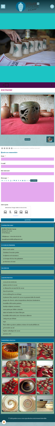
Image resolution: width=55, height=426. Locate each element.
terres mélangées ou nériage (12, 294)
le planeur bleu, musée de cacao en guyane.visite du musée (21, 297)
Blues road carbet (8, 249)
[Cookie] (4, 422)
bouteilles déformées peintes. (12, 303)
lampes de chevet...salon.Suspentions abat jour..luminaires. (21, 300)
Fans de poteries (8, 291)
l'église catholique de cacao (11, 331)
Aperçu (34, 180)
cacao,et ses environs (10, 282)
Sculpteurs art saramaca (10, 255)
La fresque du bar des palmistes (13, 258)
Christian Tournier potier (11, 252)
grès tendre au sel (8, 328)
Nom (2, 156)
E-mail (3, 163)
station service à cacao (10, 285)
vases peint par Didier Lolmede (13, 309)
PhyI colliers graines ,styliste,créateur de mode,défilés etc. (21, 325)
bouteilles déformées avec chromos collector (17, 315)
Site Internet (5, 171)
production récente (9, 261)
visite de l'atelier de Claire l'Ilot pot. (14, 312)
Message (4, 178)
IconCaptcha (15, 215)
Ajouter (28, 220)
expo (4, 322)
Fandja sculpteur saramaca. (11, 306)
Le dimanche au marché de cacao (13, 288)
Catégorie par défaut (9, 318)
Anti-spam (4, 205)
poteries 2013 (7, 334)
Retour (27, 139)
